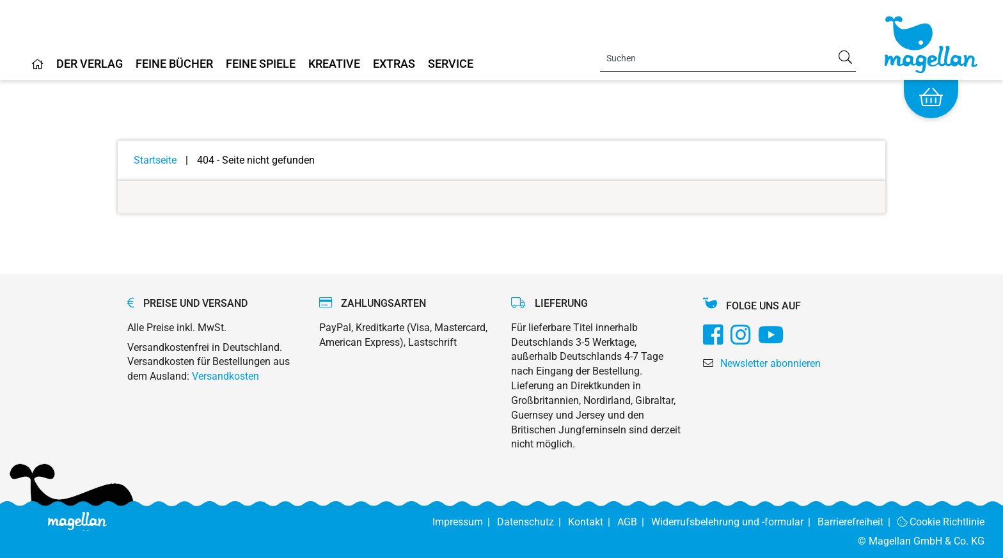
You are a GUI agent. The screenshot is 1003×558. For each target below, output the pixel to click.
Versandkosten (225, 376)
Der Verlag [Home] (89, 64)
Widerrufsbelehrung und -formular (734, 522)
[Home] (37, 69)
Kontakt (592, 522)
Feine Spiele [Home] (261, 64)
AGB (634, 522)
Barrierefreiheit (857, 522)
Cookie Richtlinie (941, 522)
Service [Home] (450, 64)
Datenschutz (532, 522)
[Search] (728, 58)
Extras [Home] (394, 64)
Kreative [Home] (334, 64)
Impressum (464, 522)
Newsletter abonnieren (770, 363)
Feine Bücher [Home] (174, 64)
